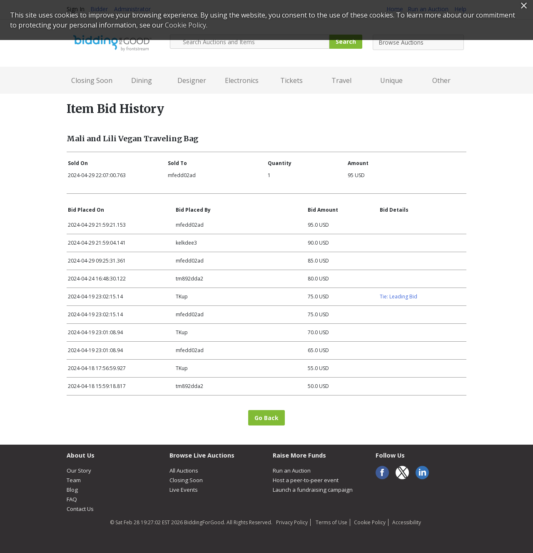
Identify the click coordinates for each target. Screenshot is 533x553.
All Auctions (183, 470)
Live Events (183, 489)
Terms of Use (330, 522)
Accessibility (406, 522)
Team (74, 480)
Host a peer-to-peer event (306, 480)
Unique (391, 80)
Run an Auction (292, 470)
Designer (191, 80)
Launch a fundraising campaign (313, 489)
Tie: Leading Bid (398, 296)
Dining (141, 80)
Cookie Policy (370, 522)
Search (346, 41)
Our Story (79, 470)
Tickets (291, 80)
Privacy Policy (292, 522)
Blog (72, 489)
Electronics (242, 80)
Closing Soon (91, 80)
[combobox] (418, 42)
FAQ (72, 499)
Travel (341, 80)
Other (441, 80)
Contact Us (80, 509)
